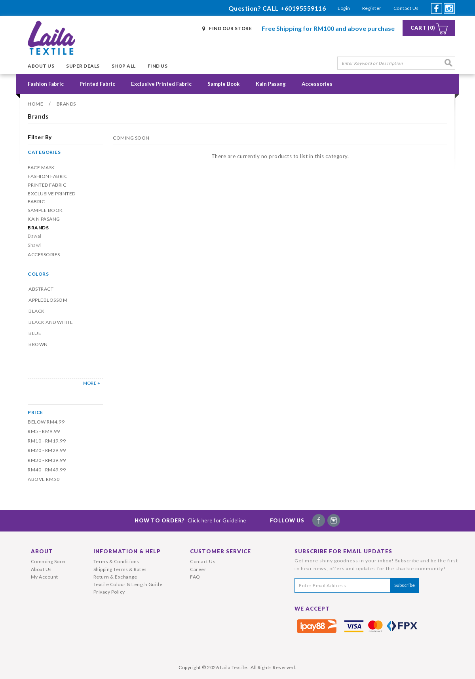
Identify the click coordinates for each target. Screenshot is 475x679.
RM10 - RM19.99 (47, 441)
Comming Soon (48, 561)
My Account (44, 577)
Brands (66, 104)
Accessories (317, 84)
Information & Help (127, 551)
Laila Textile (233, 667)
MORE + (91, 383)
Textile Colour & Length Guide (128, 584)
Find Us (158, 66)
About (42, 551)
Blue (34, 333)
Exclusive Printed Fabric (161, 84)
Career (198, 569)
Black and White (50, 322)
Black (36, 311)
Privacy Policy (109, 592)
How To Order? (190, 520)
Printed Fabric (97, 84)
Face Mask (41, 167)
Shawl (34, 245)
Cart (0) (422, 28)
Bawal (35, 236)
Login (344, 8)
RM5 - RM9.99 (44, 431)
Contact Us (406, 8)
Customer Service (220, 551)
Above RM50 (43, 479)
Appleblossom (47, 300)
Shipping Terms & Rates (120, 569)
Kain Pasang (271, 84)
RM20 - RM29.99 (47, 450)
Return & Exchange (115, 577)
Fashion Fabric (46, 84)
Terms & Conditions (116, 561)
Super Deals (83, 66)
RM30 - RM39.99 (47, 460)
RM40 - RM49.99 (47, 470)
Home (35, 104)
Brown (38, 344)
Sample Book (223, 84)
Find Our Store (230, 28)
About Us (41, 66)
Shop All (124, 66)
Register (372, 8)
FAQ (195, 577)
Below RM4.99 (46, 422)
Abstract (40, 289)
